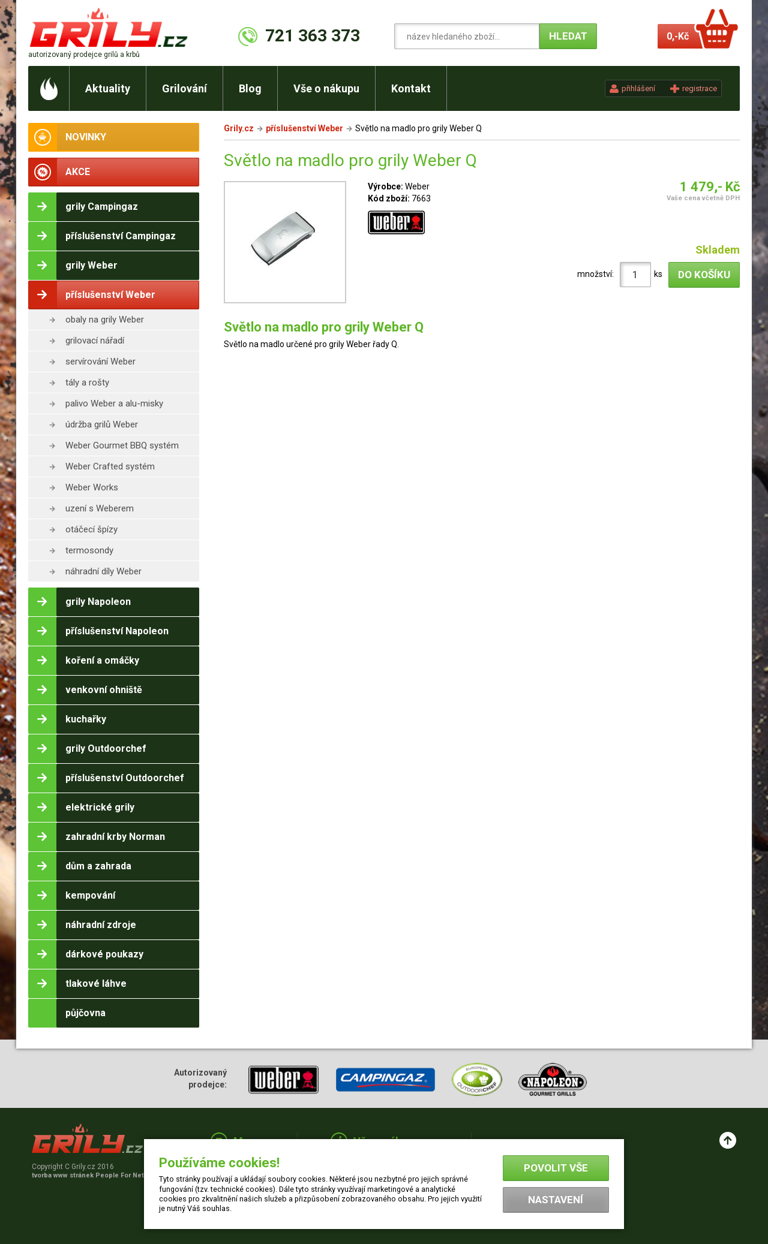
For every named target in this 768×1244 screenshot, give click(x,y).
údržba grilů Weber (101, 424)
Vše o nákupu (326, 88)
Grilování (184, 88)
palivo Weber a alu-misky (114, 403)
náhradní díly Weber (103, 571)
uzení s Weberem (99, 508)
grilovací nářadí (94, 340)
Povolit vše (556, 1168)
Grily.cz (239, 128)
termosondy (89, 550)
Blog (250, 88)
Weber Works (91, 487)
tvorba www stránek (94, 1175)
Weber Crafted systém (110, 466)
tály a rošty (87, 382)
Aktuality (107, 88)
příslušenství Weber (304, 128)
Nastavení (555, 1200)
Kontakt (411, 88)
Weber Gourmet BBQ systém (122, 445)
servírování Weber (100, 361)
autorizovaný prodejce (84, 54)
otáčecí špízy (91, 529)
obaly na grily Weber (104, 319)
